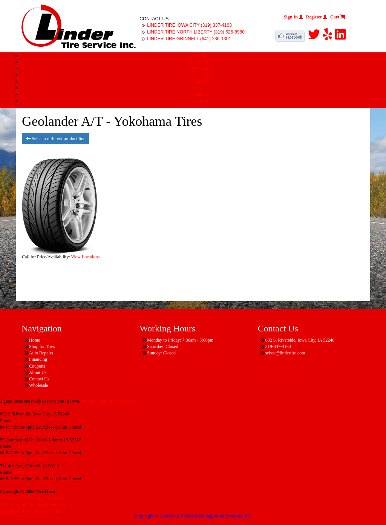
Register (316, 17)
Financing (200, 74)
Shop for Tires (201, 61)
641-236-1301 (26, 472)
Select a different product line (55, 138)
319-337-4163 (26, 420)
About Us (200, 87)
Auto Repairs (200, 68)
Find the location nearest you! (108, 401)
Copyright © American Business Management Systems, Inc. (193, 516)
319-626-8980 (26, 446)
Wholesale (200, 100)
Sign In (293, 17)
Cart (338, 17)
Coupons (201, 81)
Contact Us (200, 94)
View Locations (85, 256)
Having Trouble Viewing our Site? (31, 511)
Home (200, 55)
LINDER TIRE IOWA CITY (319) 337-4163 (189, 25)
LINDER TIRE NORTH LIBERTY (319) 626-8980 (196, 32)
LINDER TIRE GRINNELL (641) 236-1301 (189, 38)
